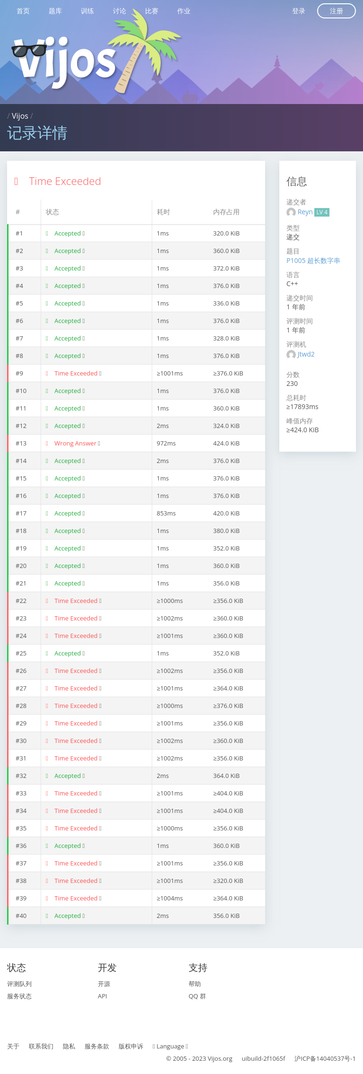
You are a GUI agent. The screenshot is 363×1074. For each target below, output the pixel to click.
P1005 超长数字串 (313, 260)
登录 (298, 10)
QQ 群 (197, 996)
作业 (183, 10)
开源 (104, 983)
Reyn (306, 211)
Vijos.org (220, 1058)
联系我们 (41, 1046)
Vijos (20, 116)
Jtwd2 (306, 353)
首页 (23, 10)
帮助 (195, 983)
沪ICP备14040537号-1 (325, 1058)
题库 (55, 10)
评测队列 (19, 983)
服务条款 (97, 1046)
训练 (87, 10)
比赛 (151, 10)
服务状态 (19, 996)
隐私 (69, 1046)
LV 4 (321, 212)
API (102, 996)
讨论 (119, 10)
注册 (336, 10)
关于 (13, 1046)
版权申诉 (131, 1046)
